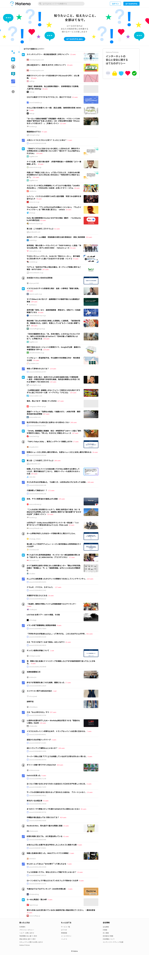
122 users (63, 123)
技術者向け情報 (108, 936)
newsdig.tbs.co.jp (35, 385)
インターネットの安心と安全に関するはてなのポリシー (121, 58)
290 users (30, 291)
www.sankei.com (35, 417)
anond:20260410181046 (37, 143)
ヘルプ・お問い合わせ (26, 933)
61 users (57, 229)
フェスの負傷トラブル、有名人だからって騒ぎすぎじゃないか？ (51, 872)
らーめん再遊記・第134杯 (37, 899)
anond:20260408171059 (37, 787)
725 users (50, 514)
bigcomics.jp (33, 905)
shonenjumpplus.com (36, 60)
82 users (73, 248)
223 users (90, 579)
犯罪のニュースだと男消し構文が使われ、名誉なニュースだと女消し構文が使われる (59, 452)
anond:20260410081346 (37, 485)
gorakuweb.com (34, 232)
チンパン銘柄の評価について (38, 650)
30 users (40, 312)
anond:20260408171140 (37, 779)
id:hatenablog (34, 894)
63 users (43, 220)
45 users (83, 809)
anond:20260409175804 (37, 628)
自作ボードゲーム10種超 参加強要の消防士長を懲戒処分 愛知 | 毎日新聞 (56, 237)
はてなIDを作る (131, 3)
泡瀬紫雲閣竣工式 (33, 672)
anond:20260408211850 (37, 751)
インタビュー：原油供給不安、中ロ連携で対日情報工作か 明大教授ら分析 (53, 359)
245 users (90, 482)
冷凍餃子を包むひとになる (37, 595)
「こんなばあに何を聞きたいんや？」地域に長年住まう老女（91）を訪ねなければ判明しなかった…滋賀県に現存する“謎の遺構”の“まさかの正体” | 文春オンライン (54, 511)
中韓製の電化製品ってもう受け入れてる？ (43, 817)
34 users (45, 89)
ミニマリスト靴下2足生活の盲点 (39, 691)
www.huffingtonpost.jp (37, 329)
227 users (60, 401)
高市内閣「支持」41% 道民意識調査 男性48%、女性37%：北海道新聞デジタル (53, 311)
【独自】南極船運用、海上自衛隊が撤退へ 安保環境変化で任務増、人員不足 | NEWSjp (53, 87)
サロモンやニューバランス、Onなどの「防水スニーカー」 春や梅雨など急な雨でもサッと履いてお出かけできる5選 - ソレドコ (53, 257)
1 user (52, 650)
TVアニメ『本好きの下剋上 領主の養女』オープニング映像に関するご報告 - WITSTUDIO (54, 268)
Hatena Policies (24, 945)
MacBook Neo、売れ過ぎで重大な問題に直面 (44, 825)
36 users (95, 452)
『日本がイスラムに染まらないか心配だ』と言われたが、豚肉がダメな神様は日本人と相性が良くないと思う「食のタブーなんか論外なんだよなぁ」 (53, 150)
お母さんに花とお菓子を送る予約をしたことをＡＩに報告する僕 (52, 844)
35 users (75, 259)
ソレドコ (64, 939)
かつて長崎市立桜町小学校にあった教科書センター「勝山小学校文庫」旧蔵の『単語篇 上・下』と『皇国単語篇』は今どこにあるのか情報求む (54, 567)
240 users (73, 422)
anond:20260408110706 (37, 715)
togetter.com (33, 156)
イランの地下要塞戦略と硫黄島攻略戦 (41, 625)
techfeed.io (33, 305)
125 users (53, 382)
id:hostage (32, 620)
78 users (39, 199)
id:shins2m (32, 677)
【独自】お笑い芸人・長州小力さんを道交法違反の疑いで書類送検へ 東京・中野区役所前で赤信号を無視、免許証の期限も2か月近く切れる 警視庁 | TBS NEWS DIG (53, 379)
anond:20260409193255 (37, 582)
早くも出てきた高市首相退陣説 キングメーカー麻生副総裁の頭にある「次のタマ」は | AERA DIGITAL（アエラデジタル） (53, 555)
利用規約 (22, 927)
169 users (34, 302)
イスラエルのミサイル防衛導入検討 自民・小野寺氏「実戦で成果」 (53, 288)
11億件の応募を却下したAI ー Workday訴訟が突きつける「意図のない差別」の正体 (53, 721)
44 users (77, 188)
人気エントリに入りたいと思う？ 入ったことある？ (47, 140)
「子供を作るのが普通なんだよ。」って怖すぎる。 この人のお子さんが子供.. (56, 633)
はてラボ (64, 930)
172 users (51, 490)
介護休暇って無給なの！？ (37, 490)
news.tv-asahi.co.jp (35, 294)
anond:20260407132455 (37, 743)
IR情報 (105, 930)
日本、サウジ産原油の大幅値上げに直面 (42, 499)
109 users (39, 153)
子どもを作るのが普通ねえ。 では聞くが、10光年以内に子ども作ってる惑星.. (57, 482)
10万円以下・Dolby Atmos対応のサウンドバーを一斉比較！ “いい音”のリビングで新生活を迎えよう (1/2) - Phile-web (53, 523)
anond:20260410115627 (37, 426)
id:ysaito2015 (33, 447)
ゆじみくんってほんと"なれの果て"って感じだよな (46, 864)
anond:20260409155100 (37, 637)
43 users (40, 164)
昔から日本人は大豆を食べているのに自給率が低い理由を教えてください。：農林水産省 (61, 910)
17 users (68, 682)
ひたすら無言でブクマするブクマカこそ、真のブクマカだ (49, 97)
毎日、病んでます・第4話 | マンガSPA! (42, 401)
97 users (44, 132)
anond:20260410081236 (37, 494)
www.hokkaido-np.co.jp (37, 315)
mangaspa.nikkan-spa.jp (37, 406)
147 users (75, 433)
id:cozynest (33, 696)
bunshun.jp (33, 126)
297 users (53, 712)
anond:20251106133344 (37, 867)
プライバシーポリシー (26, 930)
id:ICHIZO (32, 859)
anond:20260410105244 (37, 455)
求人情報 (106, 933)
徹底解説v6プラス (34, 131)
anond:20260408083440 (37, 840)
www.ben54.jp (34, 436)
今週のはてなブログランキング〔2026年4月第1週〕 (47, 889)
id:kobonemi (33, 831)
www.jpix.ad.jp (34, 135)
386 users (34, 326)
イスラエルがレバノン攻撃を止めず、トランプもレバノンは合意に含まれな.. (56, 731)
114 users (53, 369)
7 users (89, 731)
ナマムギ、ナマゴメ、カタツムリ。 (40, 587)
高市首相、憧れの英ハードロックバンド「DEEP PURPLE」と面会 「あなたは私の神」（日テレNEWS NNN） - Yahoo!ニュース (54, 246)
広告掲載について (109, 939)
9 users (31, 110)
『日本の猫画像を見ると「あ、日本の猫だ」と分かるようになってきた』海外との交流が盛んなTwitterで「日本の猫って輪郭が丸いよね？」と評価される (53, 336)
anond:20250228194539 (37, 645)
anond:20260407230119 (37, 875)
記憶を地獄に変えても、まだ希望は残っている (44, 836)
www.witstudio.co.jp (36, 273)
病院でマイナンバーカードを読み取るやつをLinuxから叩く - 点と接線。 (53, 76)
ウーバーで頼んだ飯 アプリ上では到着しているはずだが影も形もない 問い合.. (57, 756)
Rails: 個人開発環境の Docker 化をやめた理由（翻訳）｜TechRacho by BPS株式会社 (54, 219)
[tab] (13, 52)
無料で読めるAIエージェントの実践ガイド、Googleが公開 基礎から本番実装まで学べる (54, 348)
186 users (61, 748)
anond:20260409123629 (37, 686)
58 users (71, 525)
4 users (59, 625)
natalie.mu (32, 191)
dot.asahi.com (34, 560)
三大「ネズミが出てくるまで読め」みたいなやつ (46, 642)
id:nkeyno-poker (34, 656)
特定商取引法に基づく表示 (28, 936)
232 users (89, 237)
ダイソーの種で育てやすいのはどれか (41, 765)
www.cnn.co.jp (34, 202)
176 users (36, 360)
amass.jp (32, 213)
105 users (73, 392)
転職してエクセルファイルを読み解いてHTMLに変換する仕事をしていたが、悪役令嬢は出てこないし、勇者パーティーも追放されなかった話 (53, 471)
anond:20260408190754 (37, 760)
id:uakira (32, 574)
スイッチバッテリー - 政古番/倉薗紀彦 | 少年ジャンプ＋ (48, 54)
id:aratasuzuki (34, 550)
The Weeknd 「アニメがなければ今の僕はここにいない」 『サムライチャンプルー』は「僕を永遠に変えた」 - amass (54, 208)
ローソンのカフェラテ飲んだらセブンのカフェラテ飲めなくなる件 (52, 880)
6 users (33, 663)
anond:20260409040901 (37, 734)
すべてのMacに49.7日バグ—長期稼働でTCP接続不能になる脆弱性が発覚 (53, 300)
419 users (63, 817)
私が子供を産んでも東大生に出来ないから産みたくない (48, 422)
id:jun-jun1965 (34, 283)
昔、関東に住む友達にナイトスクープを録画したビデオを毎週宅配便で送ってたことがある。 (61, 662)
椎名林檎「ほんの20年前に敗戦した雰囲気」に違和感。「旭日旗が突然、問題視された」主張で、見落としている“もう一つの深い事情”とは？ (53, 323)
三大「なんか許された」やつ (38, 712)
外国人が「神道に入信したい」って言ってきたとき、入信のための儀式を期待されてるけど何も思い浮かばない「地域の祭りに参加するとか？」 (53, 174)
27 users (75, 441)
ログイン (115, 3)
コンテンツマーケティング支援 (113, 942)
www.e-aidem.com (35, 396)
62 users (75, 97)
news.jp (31, 92)
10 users (89, 792)
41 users (68, 642)
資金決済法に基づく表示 (27, 939)
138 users (46, 339)
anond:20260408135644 (37, 804)
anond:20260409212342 (37, 590)
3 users (29, 606)
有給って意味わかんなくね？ (38, 368)
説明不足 (30, 701)
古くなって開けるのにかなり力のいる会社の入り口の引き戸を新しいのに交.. (56, 783)
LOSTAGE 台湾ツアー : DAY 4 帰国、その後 (43, 614)
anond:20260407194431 (37, 848)
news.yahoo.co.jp (35, 251)
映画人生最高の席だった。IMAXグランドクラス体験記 (48, 853)
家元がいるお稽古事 (34, 800)
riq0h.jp (31, 81)
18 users (51, 595)
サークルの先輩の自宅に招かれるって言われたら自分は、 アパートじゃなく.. (56, 792)
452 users (89, 634)
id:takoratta (33, 726)
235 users (34, 474)
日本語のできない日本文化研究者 (39, 278)
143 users (43, 723)
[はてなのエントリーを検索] (61, 4)
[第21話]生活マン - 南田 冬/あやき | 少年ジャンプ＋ (46, 65)
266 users (57, 460)
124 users (46, 349)
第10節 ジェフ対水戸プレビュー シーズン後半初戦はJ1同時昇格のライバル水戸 (54, 545)
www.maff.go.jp (34, 916)
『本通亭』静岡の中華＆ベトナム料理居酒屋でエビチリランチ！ (52, 604)
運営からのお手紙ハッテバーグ (39, 739)
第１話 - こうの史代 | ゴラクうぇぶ (40, 460)
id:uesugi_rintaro (35, 539)
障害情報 (64, 933)
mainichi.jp (33, 240)
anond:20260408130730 (37, 812)
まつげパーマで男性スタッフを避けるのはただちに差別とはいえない (53, 809)
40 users (33, 78)
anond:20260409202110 (37, 599)
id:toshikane (33, 707)
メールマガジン (66, 936)
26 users (69, 65)
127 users (58, 587)
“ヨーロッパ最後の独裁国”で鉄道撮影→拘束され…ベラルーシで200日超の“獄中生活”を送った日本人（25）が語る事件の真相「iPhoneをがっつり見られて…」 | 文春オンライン (53, 121)
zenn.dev (32, 477)
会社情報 (106, 927)
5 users (69, 140)
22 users (73, 54)
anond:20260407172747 (37, 884)
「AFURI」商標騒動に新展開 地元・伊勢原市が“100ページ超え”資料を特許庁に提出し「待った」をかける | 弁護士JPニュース (54, 431)
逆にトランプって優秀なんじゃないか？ (42, 748)
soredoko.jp (33, 262)
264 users (60, 765)
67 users (72, 557)
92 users (45, 801)
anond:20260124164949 (37, 667)
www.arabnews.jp (35, 504)
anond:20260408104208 (37, 820)
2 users (71, 853)
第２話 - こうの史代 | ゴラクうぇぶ (40, 228)
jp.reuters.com (34, 363)
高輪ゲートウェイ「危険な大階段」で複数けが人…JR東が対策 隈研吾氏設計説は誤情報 (53, 412)
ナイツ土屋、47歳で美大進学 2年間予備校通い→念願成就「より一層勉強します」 (54, 162)
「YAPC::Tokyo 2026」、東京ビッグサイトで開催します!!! (49, 441)
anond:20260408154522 (37, 795)
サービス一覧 (65, 927)
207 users (45, 269)
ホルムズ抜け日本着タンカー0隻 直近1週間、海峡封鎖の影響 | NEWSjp (54, 108)
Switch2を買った (34, 775)
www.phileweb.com (36, 528)
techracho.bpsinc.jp (36, 223)
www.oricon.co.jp (35, 167)
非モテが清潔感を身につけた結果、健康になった (46, 682)
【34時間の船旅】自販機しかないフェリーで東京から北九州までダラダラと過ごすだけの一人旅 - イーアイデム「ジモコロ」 (53, 391)
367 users (46, 414)
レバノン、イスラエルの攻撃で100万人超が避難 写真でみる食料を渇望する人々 (54, 197)
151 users (36, 177)
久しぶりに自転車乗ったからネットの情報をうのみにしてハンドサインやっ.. (56, 578)
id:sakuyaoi (33, 609)
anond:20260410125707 (37, 372)
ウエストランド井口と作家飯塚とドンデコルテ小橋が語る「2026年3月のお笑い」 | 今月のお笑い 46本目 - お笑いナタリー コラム (53, 186)
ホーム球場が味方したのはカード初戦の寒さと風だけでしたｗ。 (52, 533)
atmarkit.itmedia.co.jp (36, 353)
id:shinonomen (34, 770)
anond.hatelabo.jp (35, 102)
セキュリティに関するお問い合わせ (31, 942)
